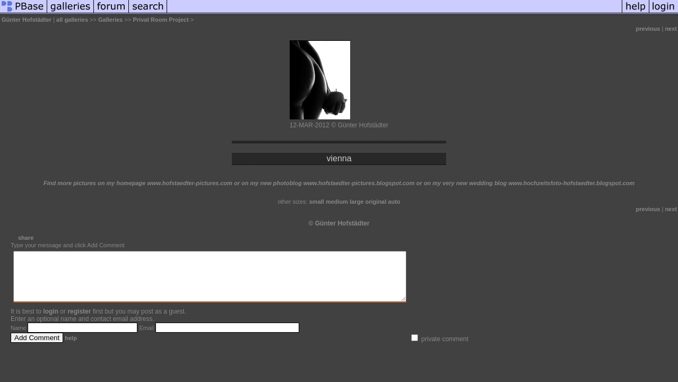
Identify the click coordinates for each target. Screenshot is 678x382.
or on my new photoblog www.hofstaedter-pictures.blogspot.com (324, 183)
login (50, 321)
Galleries (110, 19)
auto (394, 201)
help (71, 347)
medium (337, 201)
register (79, 321)
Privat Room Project (160, 19)
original (376, 201)
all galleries (72, 19)
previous (648, 28)
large (356, 201)
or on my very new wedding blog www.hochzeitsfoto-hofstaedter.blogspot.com (525, 183)
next (671, 28)
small (316, 201)
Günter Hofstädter (26, 19)
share (25, 238)
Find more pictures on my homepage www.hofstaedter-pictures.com (138, 183)
